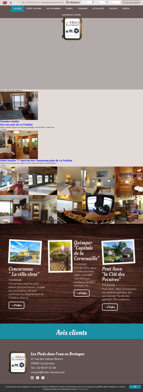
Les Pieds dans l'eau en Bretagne (57, 354)
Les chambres (53, 8)
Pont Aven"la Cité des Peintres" (113, 274)
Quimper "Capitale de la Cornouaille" (86, 250)
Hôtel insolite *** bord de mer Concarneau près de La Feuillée (36, 160)
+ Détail (3, 129)
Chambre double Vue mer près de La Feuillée (16, 123)
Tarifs (69, 8)
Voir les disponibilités (131, 2)
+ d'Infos (16, 305)
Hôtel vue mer (34, 8)
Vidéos (125, 8)
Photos (113, 8)
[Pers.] (114, 2)
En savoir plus (82, 389)
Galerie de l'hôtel (71, 15)
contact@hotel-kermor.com (52, 2)
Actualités (98, 8)
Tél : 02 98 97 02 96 (31, 2)
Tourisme (82, 8)
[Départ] (101, 2)
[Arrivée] (87, 2)
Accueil (17, 8)
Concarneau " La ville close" (24, 271)
